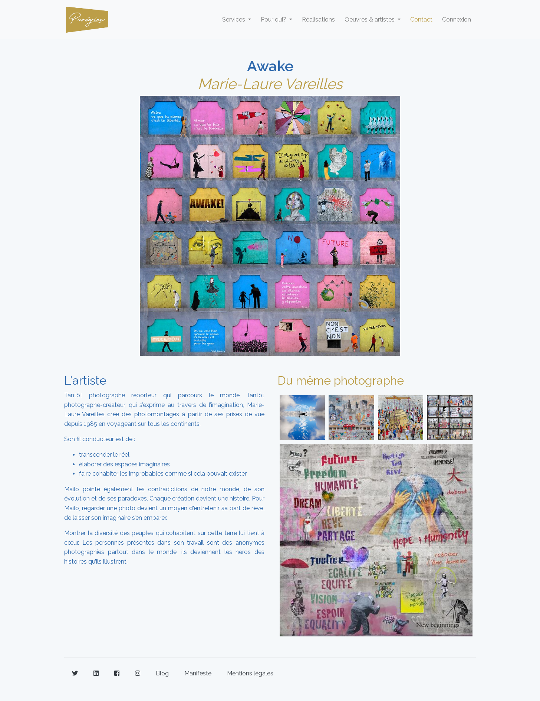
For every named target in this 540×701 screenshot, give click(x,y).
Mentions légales (250, 673)
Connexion (456, 19)
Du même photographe (340, 380)
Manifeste (197, 673)
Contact (421, 19)
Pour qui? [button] (274, 19)
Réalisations (318, 19)
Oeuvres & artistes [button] (370, 19)
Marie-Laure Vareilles (270, 83)
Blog (162, 673)
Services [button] (234, 19)
